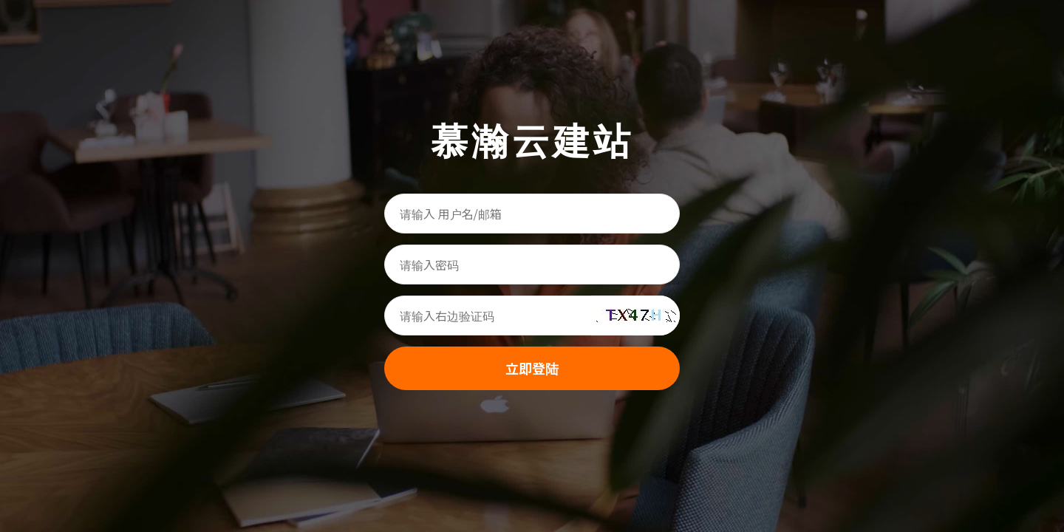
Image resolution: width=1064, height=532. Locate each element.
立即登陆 (532, 368)
